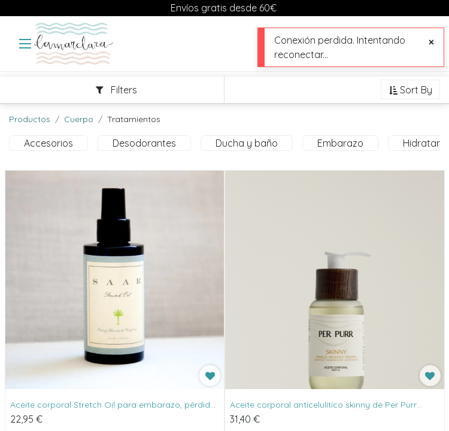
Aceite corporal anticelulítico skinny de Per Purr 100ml (323, 405)
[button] (410, 90)
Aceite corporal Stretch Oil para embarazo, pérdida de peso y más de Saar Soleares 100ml (113, 405)
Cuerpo (78, 119)
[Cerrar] (431, 42)
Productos (29, 119)
